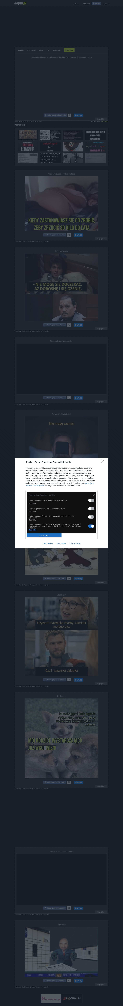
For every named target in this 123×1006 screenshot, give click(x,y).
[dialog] (61, 503)
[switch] (91, 500)
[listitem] (61, 495)
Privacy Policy (75, 544)
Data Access (61, 544)
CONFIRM (44, 535)
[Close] (103, 462)
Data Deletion (48, 544)
